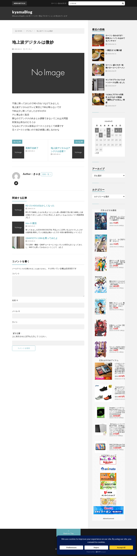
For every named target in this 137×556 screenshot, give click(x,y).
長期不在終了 (32, 148)
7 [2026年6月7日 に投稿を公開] (120, 130)
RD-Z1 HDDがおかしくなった (40, 205)
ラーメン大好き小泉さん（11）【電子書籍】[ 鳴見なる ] (120, 347)
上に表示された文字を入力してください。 (30, 336)
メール (16, 311)
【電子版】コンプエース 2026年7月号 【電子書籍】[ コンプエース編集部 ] (120, 218)
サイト (15, 322)
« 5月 (97, 153)
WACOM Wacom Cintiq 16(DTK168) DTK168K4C (118, 445)
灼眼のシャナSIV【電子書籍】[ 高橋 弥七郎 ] (120, 326)
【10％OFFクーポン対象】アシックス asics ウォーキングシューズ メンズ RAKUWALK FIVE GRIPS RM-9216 (123, 390)
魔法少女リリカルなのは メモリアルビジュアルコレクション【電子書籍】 (120, 282)
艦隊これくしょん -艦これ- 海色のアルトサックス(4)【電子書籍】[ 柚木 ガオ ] (120, 304)
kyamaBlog (22, 12)
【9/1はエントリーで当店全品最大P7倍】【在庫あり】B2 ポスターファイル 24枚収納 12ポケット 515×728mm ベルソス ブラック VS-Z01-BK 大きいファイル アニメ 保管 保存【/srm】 (120, 428)
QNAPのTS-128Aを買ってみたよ (42, 238)
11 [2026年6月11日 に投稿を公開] (108, 135)
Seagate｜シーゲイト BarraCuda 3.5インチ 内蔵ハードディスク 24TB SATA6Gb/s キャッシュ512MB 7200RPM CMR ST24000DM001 (120, 411)
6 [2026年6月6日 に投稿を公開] (116, 130)
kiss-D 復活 (31, 223)
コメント (16, 273)
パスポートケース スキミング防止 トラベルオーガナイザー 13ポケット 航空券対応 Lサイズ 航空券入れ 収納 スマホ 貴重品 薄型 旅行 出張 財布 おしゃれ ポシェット (123, 368)
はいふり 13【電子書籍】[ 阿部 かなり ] (121, 240)
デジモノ (29, 49)
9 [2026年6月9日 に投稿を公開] (100, 135)
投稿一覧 (45, 174)
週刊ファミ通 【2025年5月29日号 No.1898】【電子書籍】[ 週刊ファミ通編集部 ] (120, 262)
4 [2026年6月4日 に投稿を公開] (108, 130)
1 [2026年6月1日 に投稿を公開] (96, 130)
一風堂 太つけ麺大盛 (114, 50)
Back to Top (69, 533)
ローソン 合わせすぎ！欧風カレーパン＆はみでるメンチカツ (79, 3)
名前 (15, 300)
